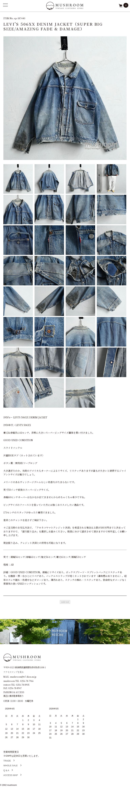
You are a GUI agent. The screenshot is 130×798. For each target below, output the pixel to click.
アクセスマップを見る (13, 671)
